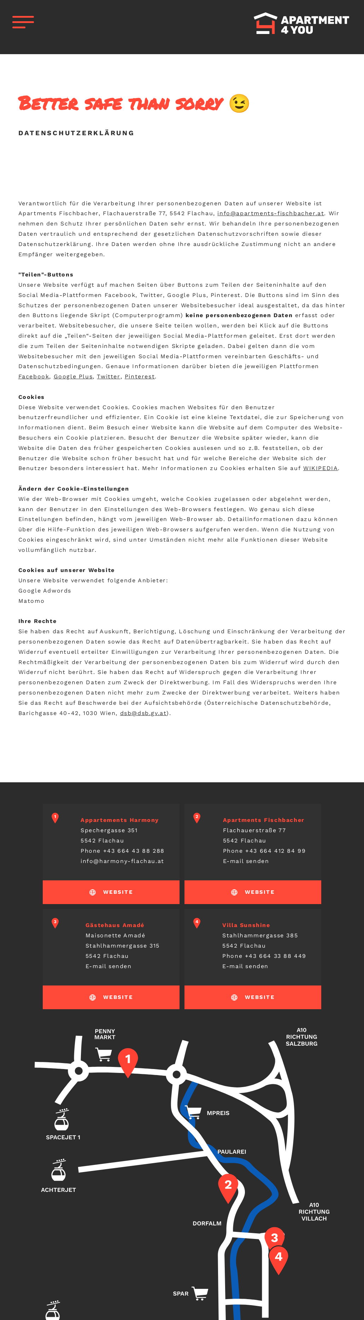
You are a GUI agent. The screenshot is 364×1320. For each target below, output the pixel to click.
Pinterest (140, 376)
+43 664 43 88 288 (134, 850)
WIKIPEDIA (320, 468)
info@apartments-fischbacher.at (270, 213)
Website (118, 892)
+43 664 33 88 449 (275, 956)
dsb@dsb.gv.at (143, 713)
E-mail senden (246, 861)
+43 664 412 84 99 (275, 850)
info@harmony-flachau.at (122, 861)
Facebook (33, 376)
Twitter (108, 376)
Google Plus (73, 376)
